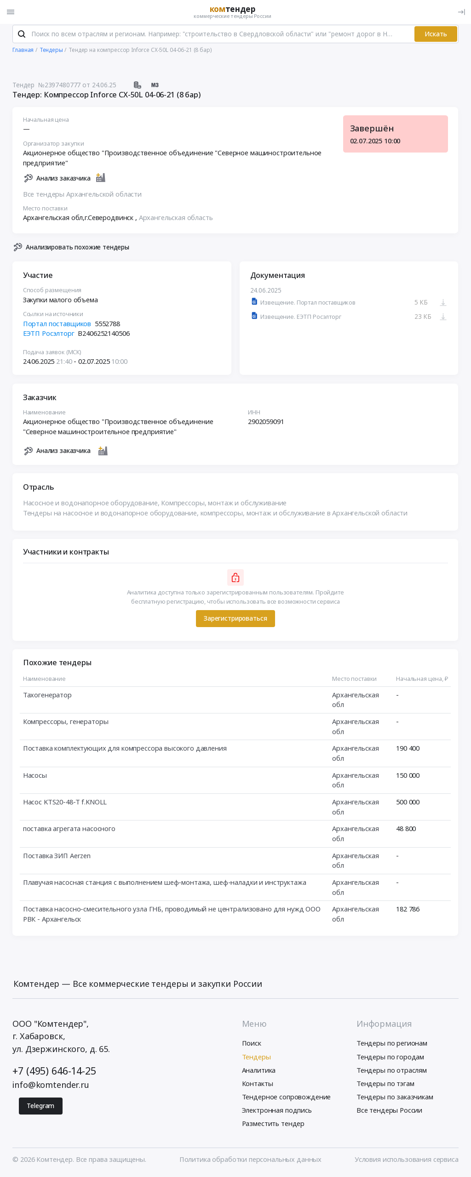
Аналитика (259, 1072)
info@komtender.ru (50, 1086)
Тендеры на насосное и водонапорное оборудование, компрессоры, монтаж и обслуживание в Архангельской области (215, 515)
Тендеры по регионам (391, 1045)
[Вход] (461, 11)
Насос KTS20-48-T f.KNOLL (65, 804)
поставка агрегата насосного (69, 830)
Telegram (40, 1107)
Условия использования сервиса (407, 1161)
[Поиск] (21, 36)
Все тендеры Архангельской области (82, 195)
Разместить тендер (273, 1125)
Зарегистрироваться (235, 620)
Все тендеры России (389, 1112)
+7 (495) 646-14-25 (54, 1073)
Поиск (251, 1045)
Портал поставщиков (57, 325)
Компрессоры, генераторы (66, 723)
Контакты (257, 1085)
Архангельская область (176, 219)
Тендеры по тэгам (385, 1085)
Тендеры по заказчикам (394, 1098)
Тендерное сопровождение (286, 1098)
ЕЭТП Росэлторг (49, 335)
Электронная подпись (277, 1112)
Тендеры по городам (390, 1059)
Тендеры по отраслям (391, 1072)
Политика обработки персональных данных (250, 1161)
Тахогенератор (47, 697)
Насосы (35, 776)
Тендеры (256, 1059)
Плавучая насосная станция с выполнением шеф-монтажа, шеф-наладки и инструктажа (164, 884)
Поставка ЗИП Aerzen (57, 857)
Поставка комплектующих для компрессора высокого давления (125, 750)
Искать (436, 36)
